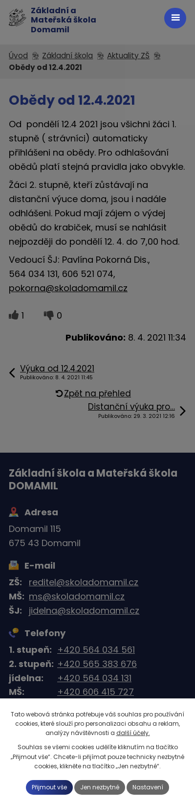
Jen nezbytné (99, 787)
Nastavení (147, 787)
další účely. (133, 733)
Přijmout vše (49, 787)
